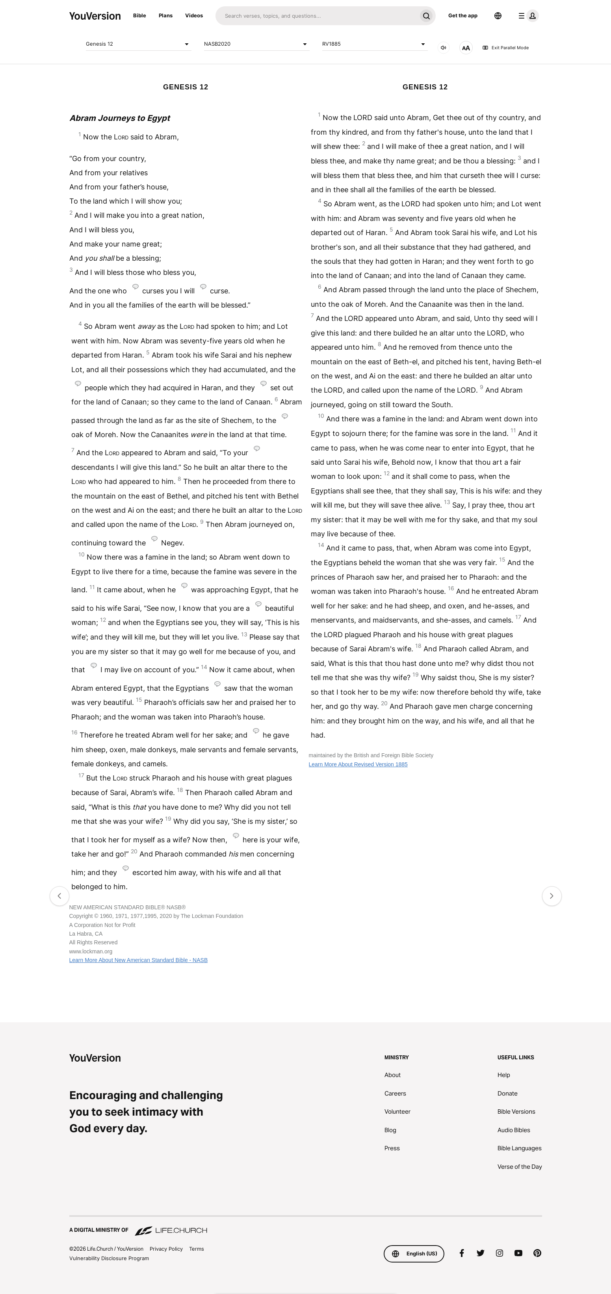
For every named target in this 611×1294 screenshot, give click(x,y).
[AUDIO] (443, 47)
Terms (196, 1249)
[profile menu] (527, 16)
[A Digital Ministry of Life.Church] (305, 1226)
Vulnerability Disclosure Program (109, 1258)
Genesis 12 (138, 44)
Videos (194, 15)
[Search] (316, 15)
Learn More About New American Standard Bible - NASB (138, 960)
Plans (166, 15)
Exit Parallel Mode (505, 47)
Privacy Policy (166, 1249)
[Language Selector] (498, 16)
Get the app (462, 15)
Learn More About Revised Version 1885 (358, 764)
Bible (139, 15)
